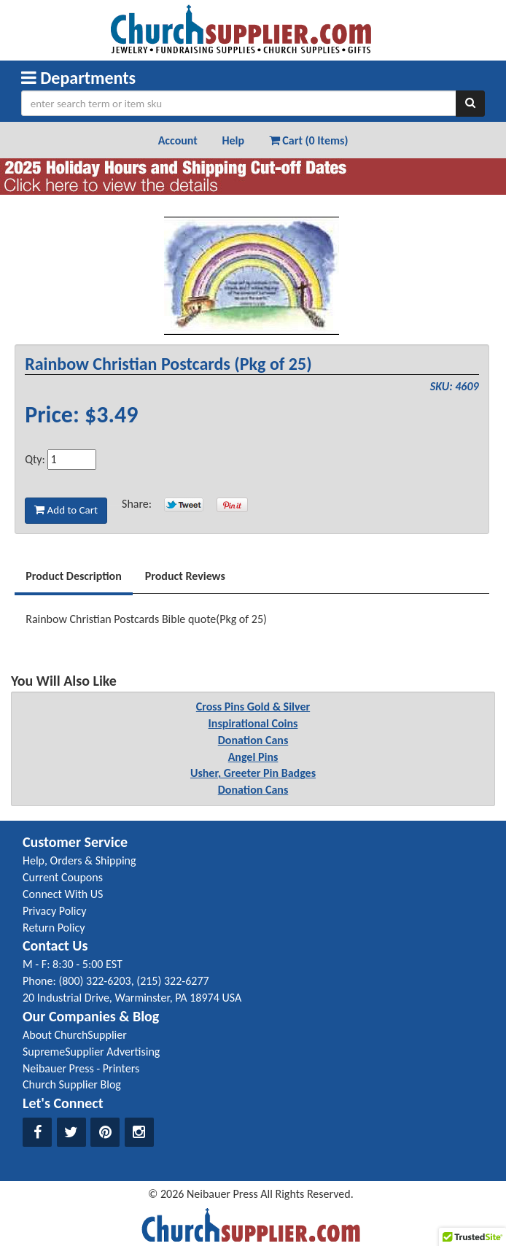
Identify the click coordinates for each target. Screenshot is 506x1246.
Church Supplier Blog (72, 1084)
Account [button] (178, 140)
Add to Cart (66, 509)
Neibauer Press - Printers (81, 1068)
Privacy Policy (55, 911)
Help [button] (233, 140)
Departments (78, 77)
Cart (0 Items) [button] (309, 140)
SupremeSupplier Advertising (91, 1052)
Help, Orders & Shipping (79, 860)
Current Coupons (63, 877)
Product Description (74, 576)
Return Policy (54, 927)
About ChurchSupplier (75, 1035)
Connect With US (63, 894)
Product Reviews (185, 576)
